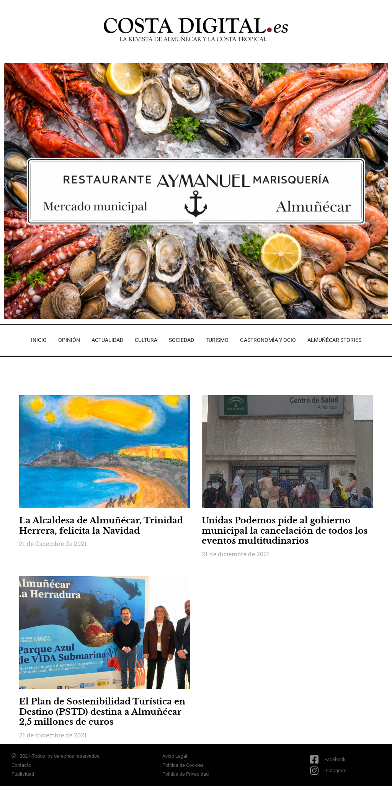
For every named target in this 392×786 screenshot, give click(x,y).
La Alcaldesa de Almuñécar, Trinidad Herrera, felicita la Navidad (101, 525)
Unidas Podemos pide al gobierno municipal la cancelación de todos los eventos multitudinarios (285, 530)
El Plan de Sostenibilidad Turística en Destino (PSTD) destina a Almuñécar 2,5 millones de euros (102, 711)
